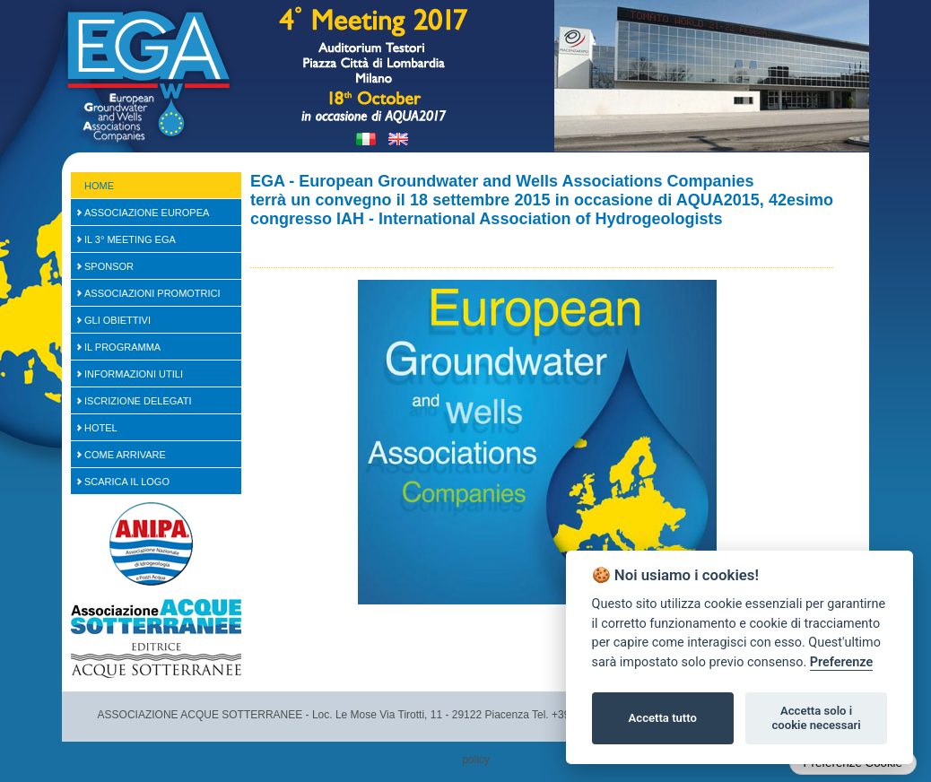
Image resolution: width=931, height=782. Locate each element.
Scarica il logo (127, 481)
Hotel (100, 427)
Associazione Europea (146, 212)
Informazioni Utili (133, 374)
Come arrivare (125, 454)
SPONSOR (109, 266)
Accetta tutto (663, 718)
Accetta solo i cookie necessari (815, 718)
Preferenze (841, 662)
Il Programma (122, 347)
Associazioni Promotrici (152, 293)
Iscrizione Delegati (138, 400)
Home (99, 185)
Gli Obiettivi (117, 320)
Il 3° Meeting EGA (130, 239)
